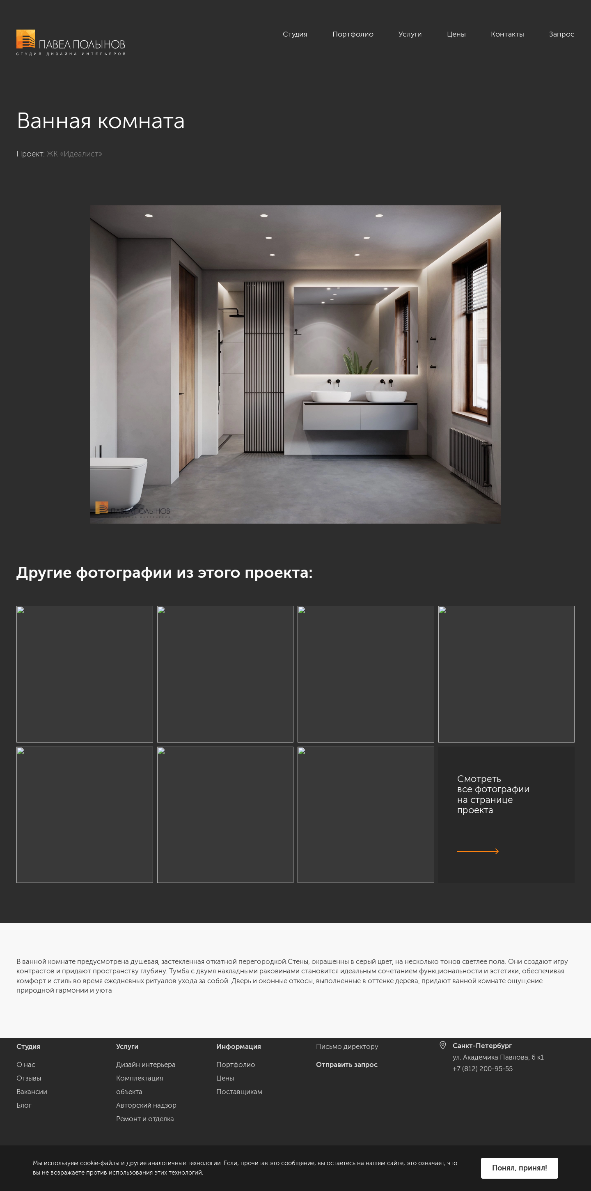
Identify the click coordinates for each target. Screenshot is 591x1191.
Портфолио (352, 34)
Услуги (410, 34)
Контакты (507, 34)
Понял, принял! (519, 1168)
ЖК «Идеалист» (74, 154)
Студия (295, 34)
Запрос (562, 34)
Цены (456, 34)
